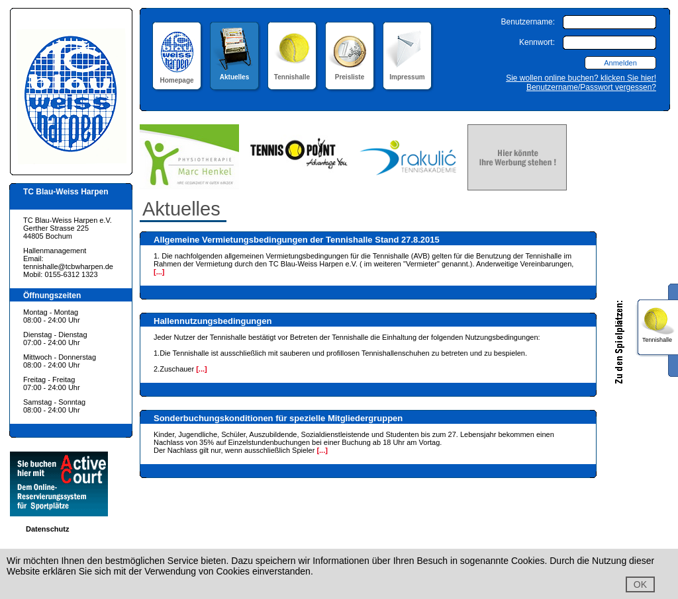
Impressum (407, 73)
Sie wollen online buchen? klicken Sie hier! (581, 78)
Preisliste (349, 73)
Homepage (177, 76)
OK (640, 584)
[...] (159, 272)
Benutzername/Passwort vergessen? (591, 87)
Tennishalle (292, 73)
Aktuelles (234, 73)
